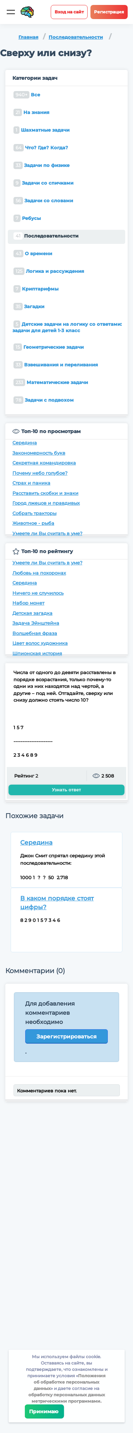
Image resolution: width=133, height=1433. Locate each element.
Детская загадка (32, 613)
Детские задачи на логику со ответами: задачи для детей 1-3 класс (67, 326)
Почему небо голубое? (39, 473)
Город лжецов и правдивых (46, 503)
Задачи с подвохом (43, 400)
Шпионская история (37, 653)
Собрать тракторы (34, 513)
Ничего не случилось (37, 593)
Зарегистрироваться (66, 1036)
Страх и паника (31, 483)
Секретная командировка (44, 463)
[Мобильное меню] (10, 12)
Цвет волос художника (40, 643)
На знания (31, 112)
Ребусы (27, 218)
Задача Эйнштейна (35, 623)
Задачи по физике (41, 165)
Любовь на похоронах (39, 573)
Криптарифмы (36, 289)
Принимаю (44, 1411)
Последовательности (76, 37)
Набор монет (28, 603)
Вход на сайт (69, 11)
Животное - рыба (33, 523)
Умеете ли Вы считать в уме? (47, 533)
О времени (32, 253)
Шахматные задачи (41, 130)
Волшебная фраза (34, 633)
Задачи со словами (43, 200)
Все (26, 94)
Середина (24, 442)
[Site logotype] (27, 12)
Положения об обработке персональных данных (70, 1382)
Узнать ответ (66, 789)
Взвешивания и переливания (55, 364)
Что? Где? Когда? (40, 147)
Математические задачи (50, 382)
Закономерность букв (38, 453)
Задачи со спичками (43, 183)
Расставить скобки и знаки (45, 493)
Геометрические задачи (48, 347)
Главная (28, 37)
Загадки (28, 306)
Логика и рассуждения (48, 271)
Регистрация (109, 11)
